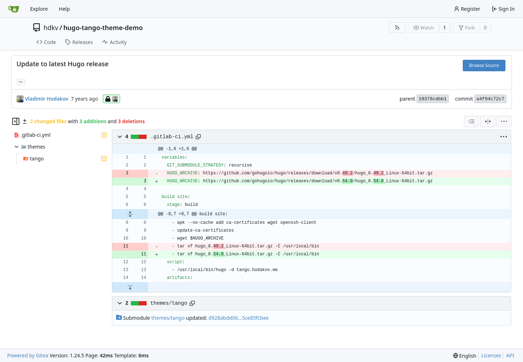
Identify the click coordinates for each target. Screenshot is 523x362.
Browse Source (484, 65)
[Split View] (487, 121)
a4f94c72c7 (490, 99)
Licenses (491, 355)
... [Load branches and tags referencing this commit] (21, 81)
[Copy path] (198, 137)
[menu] (504, 121)
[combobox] (471, 121)
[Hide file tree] (15, 121)
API (510, 355)
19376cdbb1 (433, 99)
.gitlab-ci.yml (172, 137)
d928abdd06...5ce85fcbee (239, 317)
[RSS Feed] (397, 27)
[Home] (14, 9)
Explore (39, 8)
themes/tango (169, 303)
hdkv (51, 27)
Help (64, 8)
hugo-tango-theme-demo (103, 27)
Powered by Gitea (27, 355)
